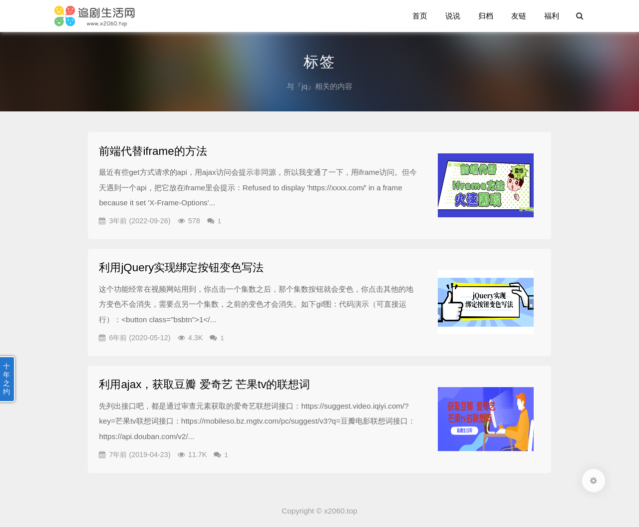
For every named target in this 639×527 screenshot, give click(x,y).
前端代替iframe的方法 (153, 151)
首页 (419, 15)
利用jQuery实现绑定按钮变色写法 (181, 267)
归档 (485, 15)
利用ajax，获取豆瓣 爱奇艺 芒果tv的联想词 (204, 384)
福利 (551, 15)
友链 (518, 15)
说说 (452, 15)
